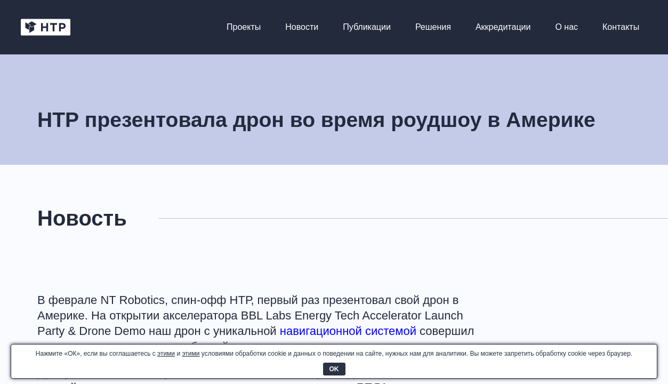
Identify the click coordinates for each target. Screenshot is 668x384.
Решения (432, 27)
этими (166, 353)
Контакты (620, 27)
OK (334, 369)
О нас (565, 27)
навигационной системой (348, 331)
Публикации (366, 27)
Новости (301, 27)
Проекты (243, 27)
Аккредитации (502, 27)
